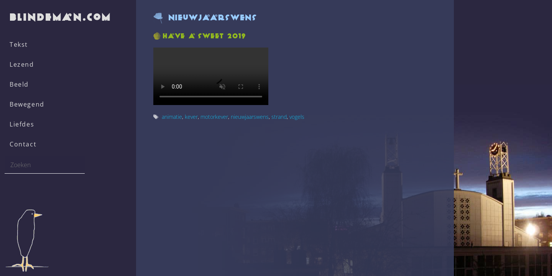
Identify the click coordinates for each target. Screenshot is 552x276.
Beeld (19, 84)
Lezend (22, 64)
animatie (172, 116)
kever (191, 116)
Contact (23, 144)
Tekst (19, 44)
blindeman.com (61, 17)
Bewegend (27, 104)
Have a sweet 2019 (204, 36)
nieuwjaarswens (250, 116)
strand (279, 116)
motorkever (214, 116)
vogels (296, 116)
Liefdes (22, 124)
